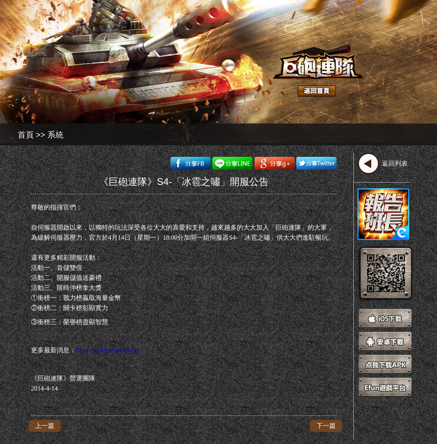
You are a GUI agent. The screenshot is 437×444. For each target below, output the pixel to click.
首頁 (26, 134)
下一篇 (326, 425)
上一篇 (44, 425)
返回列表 (395, 163)
